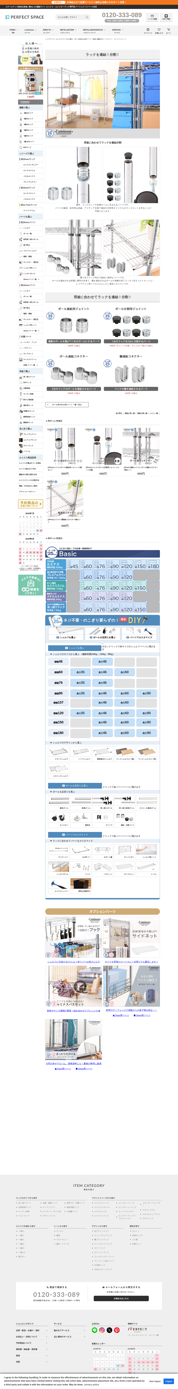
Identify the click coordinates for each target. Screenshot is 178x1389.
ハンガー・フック (28, 342)
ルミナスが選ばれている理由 (30, 463)
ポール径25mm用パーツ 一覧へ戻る (67, 405)
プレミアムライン (30, 182)
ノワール (24, 451)
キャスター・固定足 (28, 262)
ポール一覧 (25, 234)
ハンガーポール (27, 274)
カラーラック (26, 446)
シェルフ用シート (28, 268)
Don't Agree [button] (155, 1381)
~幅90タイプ (26, 136)
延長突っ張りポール (28, 239)
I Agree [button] (168, 1381)
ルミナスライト (29, 193)
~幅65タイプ (26, 124)
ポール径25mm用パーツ (83, 39)
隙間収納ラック (27, 417)
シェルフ (24, 228)
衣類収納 (24, 388)
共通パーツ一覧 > (30, 365)
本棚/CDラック (27, 411)
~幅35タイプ (26, 113)
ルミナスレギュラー (30, 165)
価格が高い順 (142, 413)
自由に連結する (98, 39)
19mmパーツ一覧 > (31, 331)
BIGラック (25, 147)
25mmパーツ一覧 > (31, 279)
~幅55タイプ (26, 119)
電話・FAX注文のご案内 (28, 486)
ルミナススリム (29, 170)
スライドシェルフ (28, 251)
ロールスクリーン (28, 359)
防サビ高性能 (26, 400)
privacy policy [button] (91, 1384)
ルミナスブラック (28, 440)
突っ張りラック (27, 377)
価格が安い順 (130, 413)
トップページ (49, 39)
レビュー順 (154, 413)
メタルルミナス (29, 176)
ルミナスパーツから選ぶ (64, 39)
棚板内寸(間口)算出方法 (28, 474)
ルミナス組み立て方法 (27, 469)
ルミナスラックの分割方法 (29, 480)
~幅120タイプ (26, 142)
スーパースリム (29, 210)
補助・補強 (25, 256)
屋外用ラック (26, 405)
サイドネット (26, 354)
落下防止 (24, 245)
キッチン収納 (26, 394)
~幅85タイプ (26, 130)
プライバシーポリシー (27, 492)
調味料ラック (26, 422)
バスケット (25, 348)
